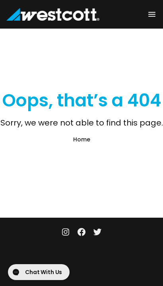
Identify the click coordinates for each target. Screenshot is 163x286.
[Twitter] (97, 232)
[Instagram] (65, 232)
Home (81, 139)
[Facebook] (81, 232)
